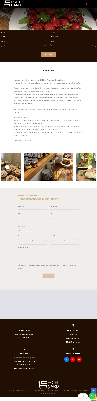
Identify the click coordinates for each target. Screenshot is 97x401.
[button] (7, 169)
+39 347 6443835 (72, 342)
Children (52, 42)
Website (44, 397)
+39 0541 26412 (73, 338)
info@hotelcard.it (73, 346)
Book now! (48, 56)
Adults (3, 42)
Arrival (3, 33)
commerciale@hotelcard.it (24, 372)
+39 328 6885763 (24, 368)
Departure (53, 33)
